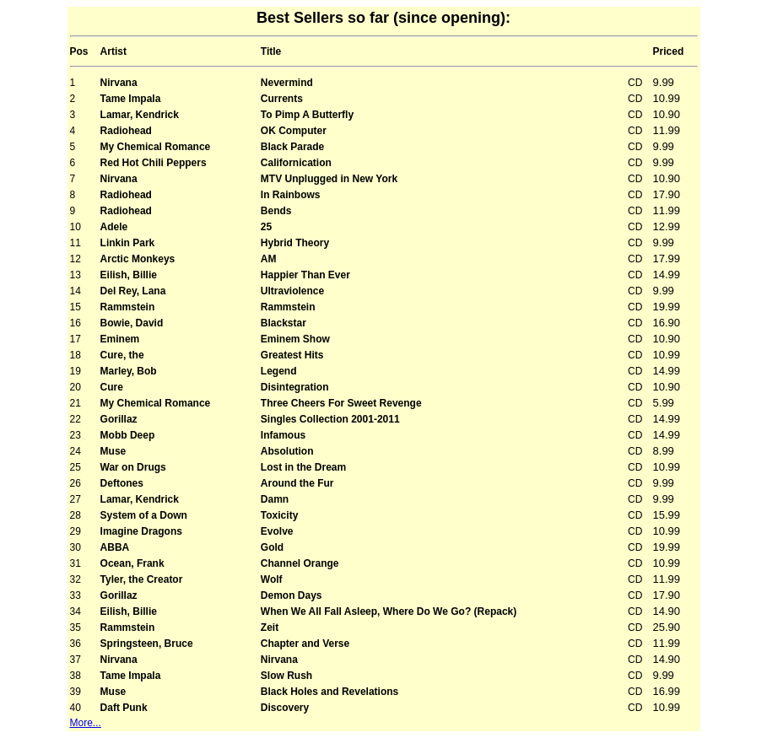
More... (85, 723)
